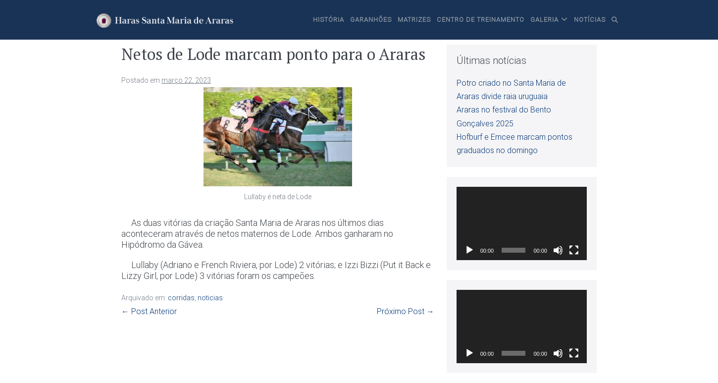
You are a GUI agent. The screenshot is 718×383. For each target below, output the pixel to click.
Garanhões (371, 19)
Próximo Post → (405, 311)
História (328, 19)
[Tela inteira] (574, 250)
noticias (210, 298)
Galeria (544, 19)
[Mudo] (558, 250)
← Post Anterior (149, 311)
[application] (522, 223)
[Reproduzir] (469, 250)
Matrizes (414, 19)
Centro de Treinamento (480, 19)
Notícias (590, 19)
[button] (615, 19)
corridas (181, 298)
